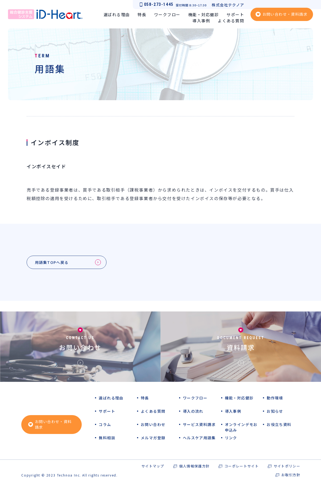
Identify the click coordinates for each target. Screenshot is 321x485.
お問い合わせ (80, 348)
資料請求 (241, 348)
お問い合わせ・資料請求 (284, 14)
